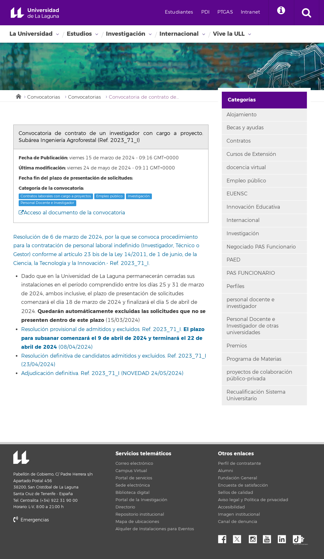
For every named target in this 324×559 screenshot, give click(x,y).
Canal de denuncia (237, 521)
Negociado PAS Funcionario (261, 247)
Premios (237, 346)
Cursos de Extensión (251, 154)
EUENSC (237, 194)
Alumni (225, 470)
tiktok (299, 537)
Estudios (79, 34)
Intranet (250, 12)
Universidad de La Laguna (35, 13)
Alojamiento (242, 115)
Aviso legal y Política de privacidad (253, 499)
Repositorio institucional (139, 514)
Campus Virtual (131, 470)
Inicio (18, 95)
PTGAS (225, 12)
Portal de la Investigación (141, 499)
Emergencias (31, 520)
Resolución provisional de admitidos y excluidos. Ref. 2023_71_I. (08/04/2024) (112, 338)
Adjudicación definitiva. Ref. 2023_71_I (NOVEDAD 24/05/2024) (102, 373)
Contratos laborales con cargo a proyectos (56, 196)
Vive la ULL (229, 34)
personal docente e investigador (250, 303)
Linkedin (284, 537)
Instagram (254, 537)
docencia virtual (246, 167)
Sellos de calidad (235, 492)
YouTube (269, 537)
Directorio (125, 507)
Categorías (242, 99)
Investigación (125, 34)
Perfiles (235, 286)
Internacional (179, 34)
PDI (205, 12)
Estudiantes (179, 12)
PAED (233, 260)
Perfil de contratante (239, 463)
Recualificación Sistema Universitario (256, 395)
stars (60, 541)
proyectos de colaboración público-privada (259, 375)
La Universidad (31, 34)
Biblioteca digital (132, 492)
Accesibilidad (231, 507)
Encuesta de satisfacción (243, 485)
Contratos (239, 141)
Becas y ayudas (245, 128)
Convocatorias (43, 97)
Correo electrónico (134, 463)
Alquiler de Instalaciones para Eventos (154, 528)
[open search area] (306, 12)
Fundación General (237, 478)
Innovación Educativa (253, 207)
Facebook (224, 537)
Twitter (239, 537)
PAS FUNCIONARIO (251, 273)
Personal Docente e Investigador (47, 203)
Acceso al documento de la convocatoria (72, 213)
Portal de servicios (133, 478)
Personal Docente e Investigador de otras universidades (252, 326)
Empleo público (109, 196)
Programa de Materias (254, 359)
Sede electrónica (132, 485)
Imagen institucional (239, 514)
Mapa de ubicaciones (137, 521)
